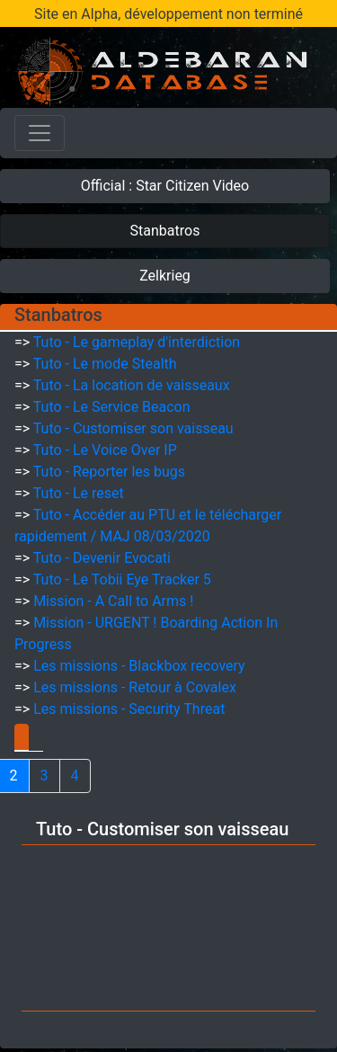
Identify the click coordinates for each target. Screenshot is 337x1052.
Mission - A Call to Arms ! (113, 601)
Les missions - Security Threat (129, 709)
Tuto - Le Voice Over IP (105, 450)
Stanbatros (165, 230)
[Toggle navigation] (39, 133)
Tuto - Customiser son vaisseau (133, 428)
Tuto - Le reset (78, 493)
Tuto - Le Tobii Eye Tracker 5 (122, 579)
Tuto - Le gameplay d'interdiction (136, 342)
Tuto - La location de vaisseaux (131, 385)
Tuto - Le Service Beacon (112, 406)
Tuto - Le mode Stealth (105, 363)
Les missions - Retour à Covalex (134, 687)
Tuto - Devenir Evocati (102, 557)
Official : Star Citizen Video (165, 185)
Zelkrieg (165, 275)
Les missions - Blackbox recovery (139, 665)
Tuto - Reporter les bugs (109, 471)
